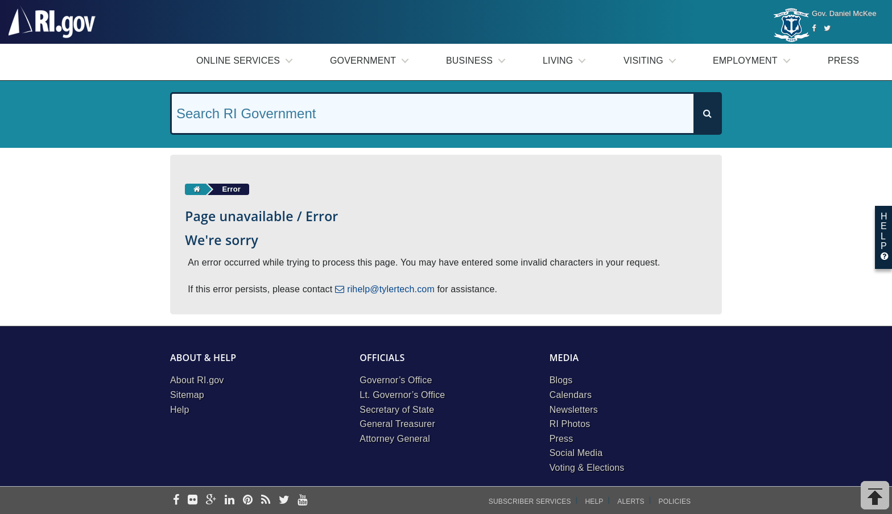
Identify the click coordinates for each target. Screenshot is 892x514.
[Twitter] (827, 28)
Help (179, 409)
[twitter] (284, 500)
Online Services (238, 60)
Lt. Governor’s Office (402, 395)
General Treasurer (397, 424)
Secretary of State (397, 409)
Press (843, 60)
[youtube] (302, 500)
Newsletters (574, 409)
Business (469, 60)
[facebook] (176, 500)
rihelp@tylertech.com (391, 289)
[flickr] (192, 500)
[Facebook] (814, 28)
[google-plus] (211, 500)
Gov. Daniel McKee (844, 13)
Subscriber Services (530, 501)
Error (231, 189)
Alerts (630, 501)
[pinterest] (248, 500)
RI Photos (570, 424)
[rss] (265, 500)
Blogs (561, 380)
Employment (745, 60)
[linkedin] (229, 500)
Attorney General (395, 438)
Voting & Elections (587, 467)
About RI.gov (197, 380)
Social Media (576, 453)
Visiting (643, 60)
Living (558, 60)
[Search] (707, 113)
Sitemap (187, 395)
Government (363, 60)
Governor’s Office (396, 380)
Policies (675, 501)
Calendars (571, 395)
